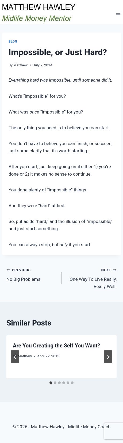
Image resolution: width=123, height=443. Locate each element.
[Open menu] (118, 13)
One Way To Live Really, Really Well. (91, 277)
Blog (13, 41)
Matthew (20, 65)
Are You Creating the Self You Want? (56, 345)
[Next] (108, 356)
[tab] (50, 382)
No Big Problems (31, 274)
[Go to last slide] (15, 356)
